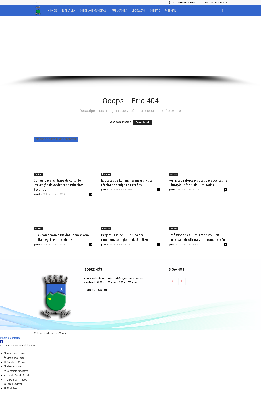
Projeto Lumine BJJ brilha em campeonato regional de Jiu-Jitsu (124, 237)
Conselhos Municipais (93, 10)
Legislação (138, 10)
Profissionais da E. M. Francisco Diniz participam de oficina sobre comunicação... (198, 237)
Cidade (52, 10)
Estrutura (68, 10)
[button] (223, 10)
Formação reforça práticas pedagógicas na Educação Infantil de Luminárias (198, 182)
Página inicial (142, 122)
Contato (155, 10)
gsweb (37, 194)
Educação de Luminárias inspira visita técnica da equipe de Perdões (126, 182)
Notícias (38, 174)
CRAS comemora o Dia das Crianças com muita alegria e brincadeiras (61, 237)
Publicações (119, 10)
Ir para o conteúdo (10, 337)
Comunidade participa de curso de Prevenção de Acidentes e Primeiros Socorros (58, 184)
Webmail (170, 10)
